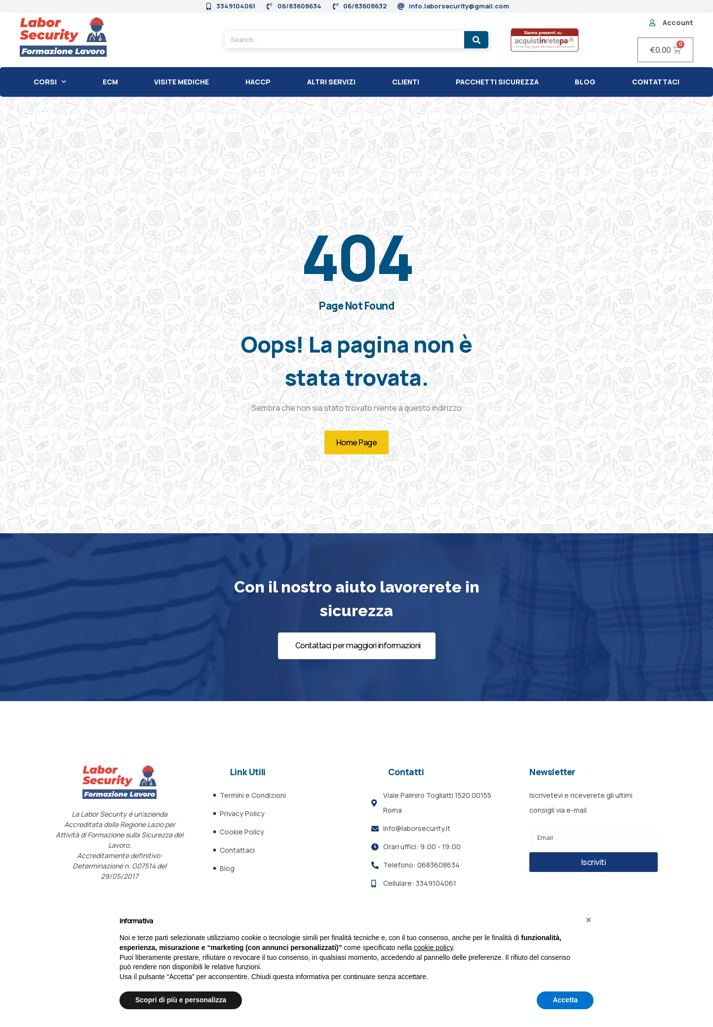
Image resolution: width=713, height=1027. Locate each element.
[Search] (476, 39)
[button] (588, 920)
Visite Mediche (181, 81)
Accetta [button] (565, 1000)
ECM (110, 81)
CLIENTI (405, 81)
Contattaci (655, 81)
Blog (585, 81)
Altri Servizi (331, 81)
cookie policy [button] (433, 947)
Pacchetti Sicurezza (497, 81)
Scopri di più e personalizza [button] (180, 1000)
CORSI (50, 82)
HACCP (258, 81)
